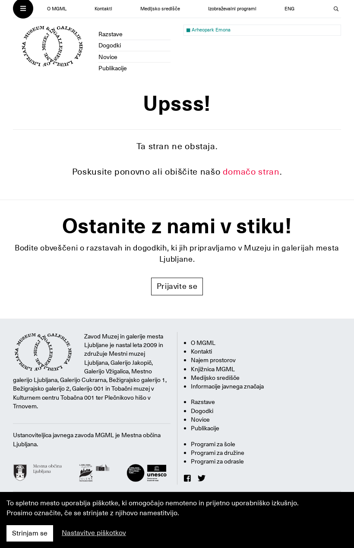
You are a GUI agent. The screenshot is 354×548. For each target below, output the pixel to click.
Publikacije (112, 68)
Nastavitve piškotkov (94, 533)
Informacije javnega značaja (227, 386)
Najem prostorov (213, 360)
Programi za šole (213, 444)
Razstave (110, 34)
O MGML (56, 9)
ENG (289, 9)
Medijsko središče (160, 9)
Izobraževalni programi (232, 9)
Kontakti (103, 9)
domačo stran (251, 171)
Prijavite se (177, 286)
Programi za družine (217, 453)
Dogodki (109, 45)
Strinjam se (29, 533)
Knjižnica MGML (213, 369)
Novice (107, 57)
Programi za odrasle (217, 461)
